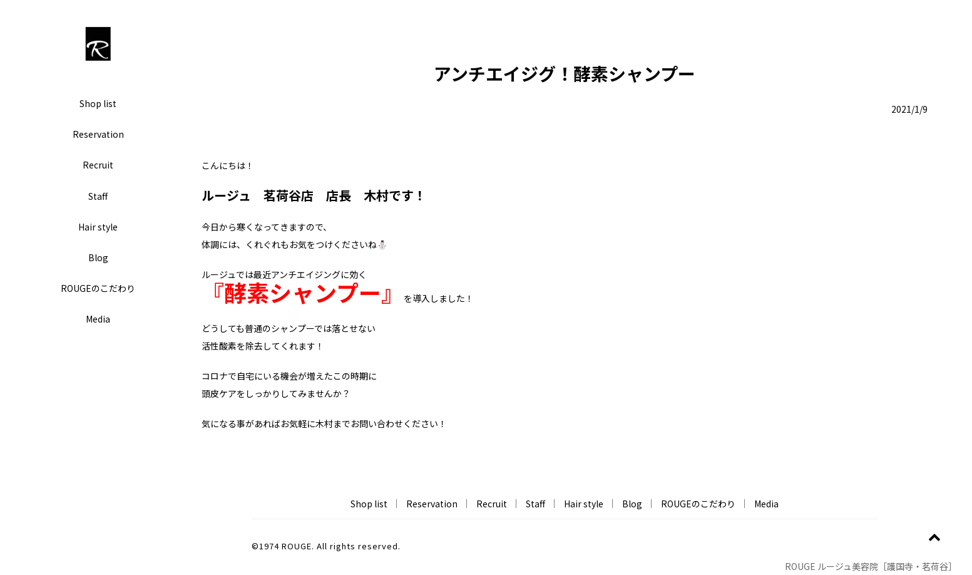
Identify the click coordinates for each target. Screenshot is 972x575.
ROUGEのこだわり (98, 288)
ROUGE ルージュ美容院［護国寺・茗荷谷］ (873, 566)
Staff (98, 196)
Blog (98, 257)
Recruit (98, 164)
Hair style (98, 226)
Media (98, 319)
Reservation (98, 134)
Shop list (97, 103)
